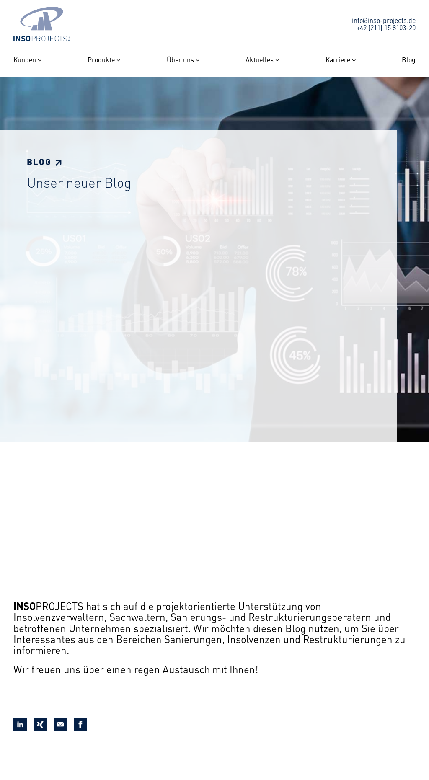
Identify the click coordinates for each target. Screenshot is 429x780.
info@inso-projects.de (384, 20)
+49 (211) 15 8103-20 (386, 27)
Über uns (180, 60)
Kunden (24, 60)
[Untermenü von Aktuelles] (277, 60)
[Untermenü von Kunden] (40, 60)
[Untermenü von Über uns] (198, 60)
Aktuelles (260, 60)
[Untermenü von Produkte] (118, 60)
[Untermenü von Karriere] (354, 60)
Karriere (338, 60)
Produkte (101, 60)
